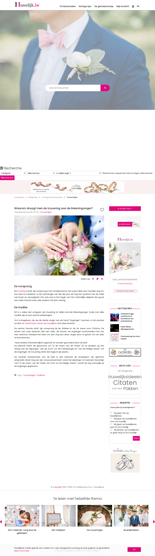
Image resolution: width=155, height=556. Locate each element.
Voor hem (117, 426)
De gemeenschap (103, 6)
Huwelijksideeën (125, 414)
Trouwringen (46, 197)
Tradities (40, 360)
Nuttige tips (85, 6)
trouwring (22, 276)
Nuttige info (125, 346)
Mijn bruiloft (122, 6)
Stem (136, 475)
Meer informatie (21, 550)
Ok (134, 549)
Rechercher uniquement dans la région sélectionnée (123, 236)
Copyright (57, 524)
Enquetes (125, 440)
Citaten (125, 420)
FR (138, 6)
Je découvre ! (125, 261)
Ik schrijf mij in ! (125, 194)
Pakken (130, 426)
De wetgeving (125, 408)
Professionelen (68, 6)
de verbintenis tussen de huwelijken (39, 308)
